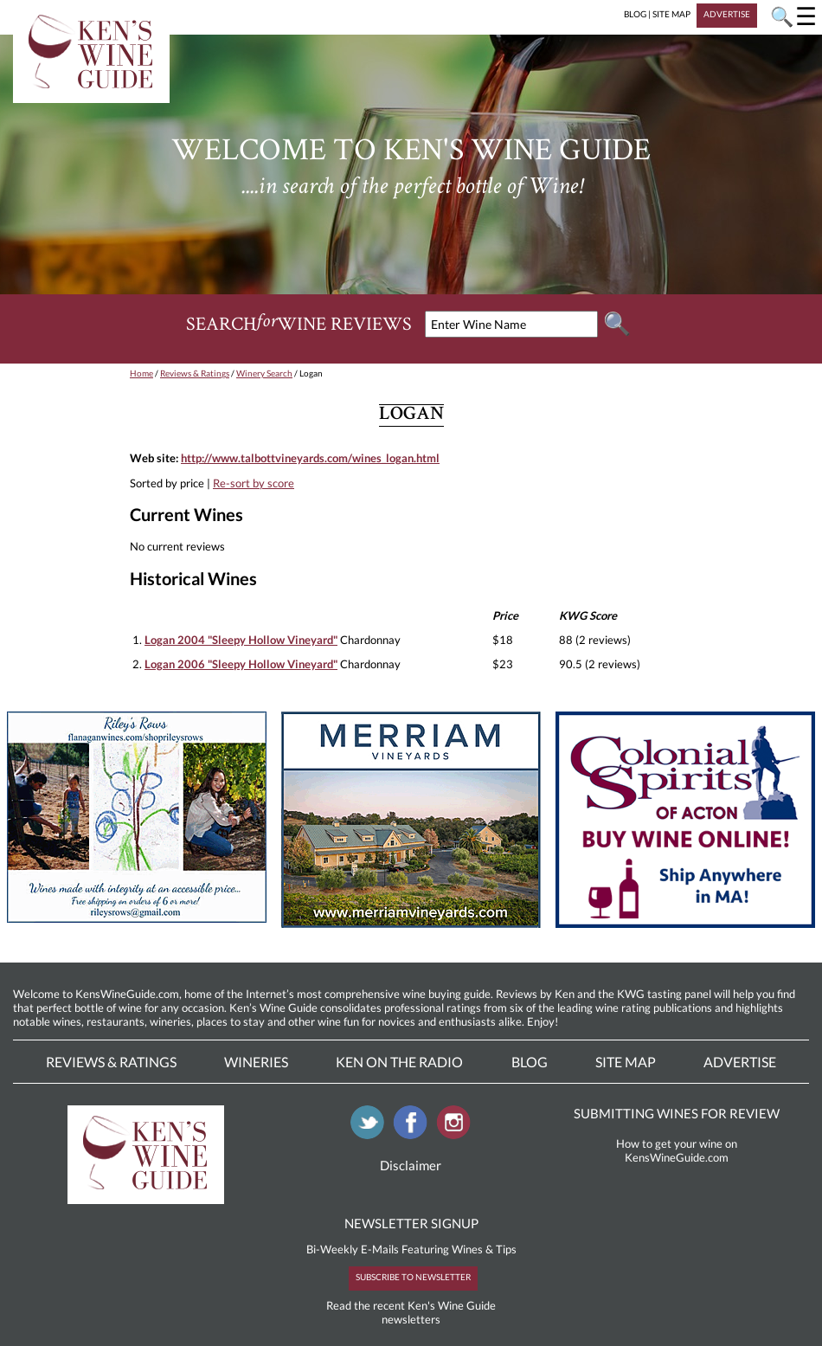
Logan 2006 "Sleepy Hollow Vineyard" (240, 664)
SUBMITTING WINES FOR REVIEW (677, 1113)
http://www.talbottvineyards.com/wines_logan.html (310, 458)
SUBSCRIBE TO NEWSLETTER (413, 1277)
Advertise (739, 1061)
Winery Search (264, 373)
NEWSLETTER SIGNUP (411, 1223)
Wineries (256, 1061)
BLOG (635, 14)
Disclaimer (410, 1165)
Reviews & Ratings (194, 373)
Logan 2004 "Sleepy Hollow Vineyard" (240, 640)
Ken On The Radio (399, 1061)
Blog (529, 1061)
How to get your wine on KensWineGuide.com (676, 1150)
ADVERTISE (726, 14)
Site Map (625, 1061)
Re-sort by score (253, 483)
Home (141, 373)
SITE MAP (671, 14)
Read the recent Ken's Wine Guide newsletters (411, 1312)
